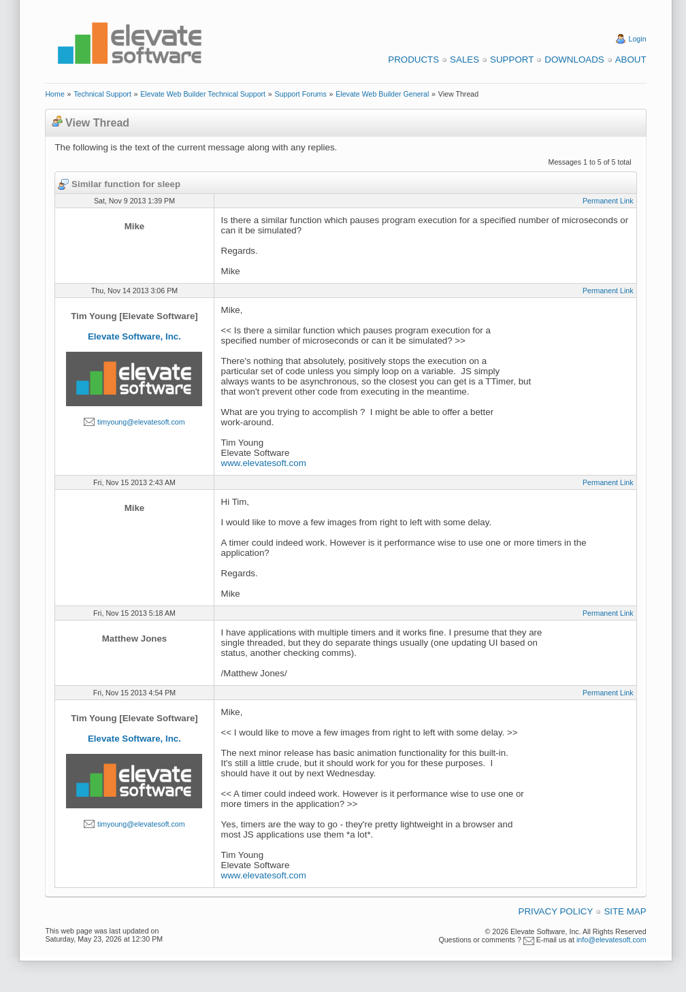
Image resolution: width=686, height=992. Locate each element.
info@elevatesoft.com (611, 940)
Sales (464, 59)
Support (512, 59)
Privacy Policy (556, 911)
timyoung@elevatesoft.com (141, 422)
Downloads (574, 59)
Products (413, 59)
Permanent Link (608, 201)
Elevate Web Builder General (382, 94)
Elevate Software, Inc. (134, 336)
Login (638, 39)
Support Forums (300, 94)
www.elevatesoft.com (263, 463)
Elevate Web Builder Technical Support (202, 94)
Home (54, 94)
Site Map (625, 911)
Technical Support (102, 94)
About (631, 59)
